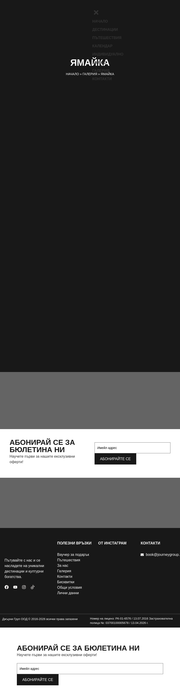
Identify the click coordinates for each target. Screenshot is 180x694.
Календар (102, 46)
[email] (132, 447)
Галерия (100, 71)
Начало (100, 21)
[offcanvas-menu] (93, 6)
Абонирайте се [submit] (115, 459)
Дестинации (105, 30)
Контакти (102, 79)
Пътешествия (106, 38)
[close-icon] (96, 15)
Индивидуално (107, 54)
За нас (99, 62)
